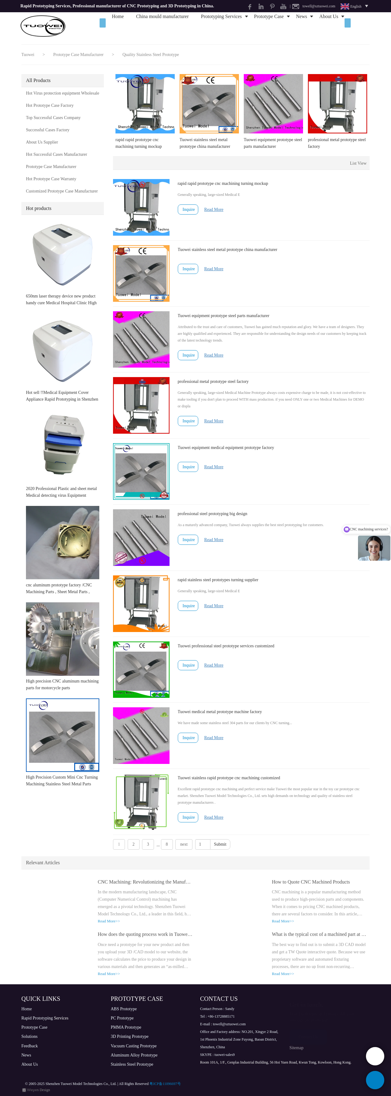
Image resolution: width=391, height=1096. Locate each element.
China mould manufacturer (162, 25)
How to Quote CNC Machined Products (311, 885)
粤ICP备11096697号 (165, 1084)
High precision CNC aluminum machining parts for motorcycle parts (62, 684)
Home (118, 25)
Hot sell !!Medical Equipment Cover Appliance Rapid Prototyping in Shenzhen (62, 396)
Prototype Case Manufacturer (78, 54)
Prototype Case (269, 25)
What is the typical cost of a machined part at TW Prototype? (319, 938)
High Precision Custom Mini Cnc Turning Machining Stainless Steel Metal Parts (62, 780)
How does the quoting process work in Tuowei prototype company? (145, 938)
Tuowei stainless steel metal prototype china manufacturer (205, 143)
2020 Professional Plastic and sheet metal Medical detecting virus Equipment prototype (61, 492)
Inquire (189, 209)
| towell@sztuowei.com (312, 6)
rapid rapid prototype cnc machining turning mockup (138, 143)
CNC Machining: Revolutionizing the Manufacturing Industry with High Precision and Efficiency (145, 885)
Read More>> (109, 925)
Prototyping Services (221, 25)
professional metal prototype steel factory (337, 143)
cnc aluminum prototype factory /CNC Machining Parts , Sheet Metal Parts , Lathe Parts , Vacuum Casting (59, 589)
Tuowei (27, 54)
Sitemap (297, 1048)
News (301, 25)
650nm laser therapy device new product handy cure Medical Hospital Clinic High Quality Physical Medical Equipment (61, 300)
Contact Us (308, 1036)
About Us (328, 25)
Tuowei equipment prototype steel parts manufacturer (273, 143)
